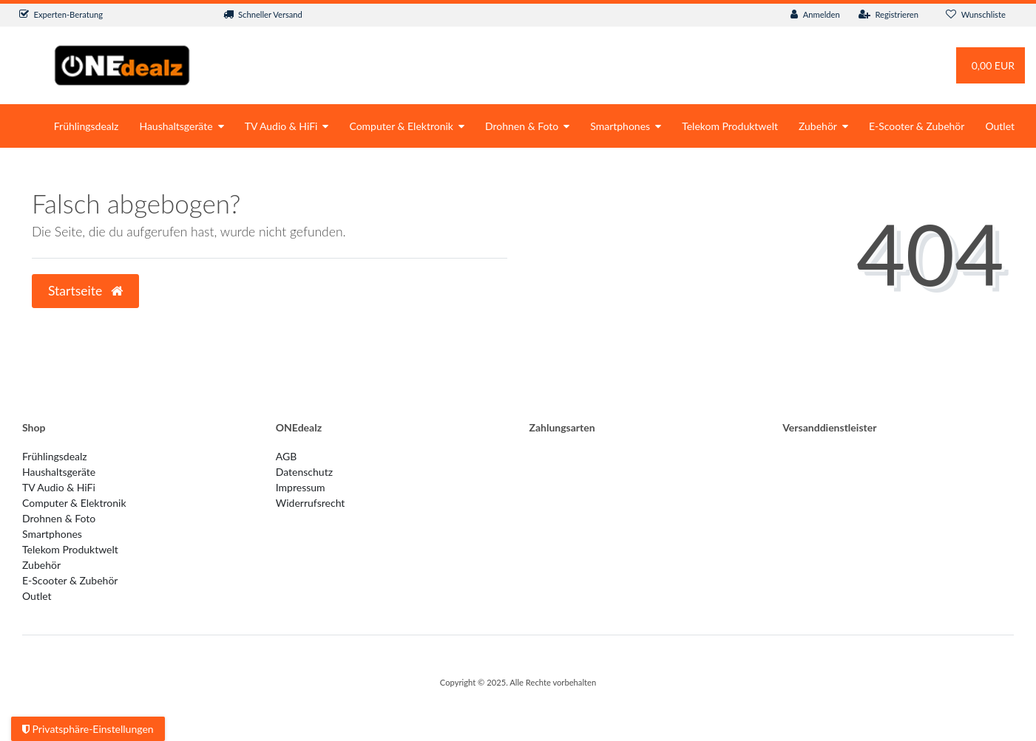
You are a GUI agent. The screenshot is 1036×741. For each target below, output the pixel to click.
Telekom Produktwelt (730, 126)
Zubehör (818, 126)
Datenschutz (304, 471)
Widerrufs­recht (310, 502)
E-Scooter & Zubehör (916, 126)
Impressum (300, 487)
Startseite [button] (85, 290)
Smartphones (620, 126)
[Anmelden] (815, 15)
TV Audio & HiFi (281, 126)
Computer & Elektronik (401, 126)
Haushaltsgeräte (175, 126)
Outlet (1000, 126)
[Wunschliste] (976, 15)
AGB (286, 456)
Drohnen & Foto (521, 126)
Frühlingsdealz (86, 126)
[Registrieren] (888, 15)
